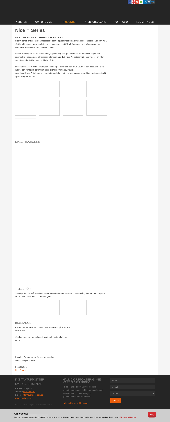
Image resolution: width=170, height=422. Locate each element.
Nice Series (20, 370)
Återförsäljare (95, 22)
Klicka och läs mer (127, 417)
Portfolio (121, 22)
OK (152, 414)
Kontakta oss (145, 22)
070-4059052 (29, 391)
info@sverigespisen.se (33, 395)
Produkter (69, 22)
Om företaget (44, 22)
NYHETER (21, 22)
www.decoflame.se (23, 398)
